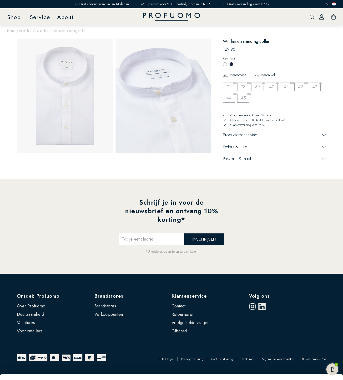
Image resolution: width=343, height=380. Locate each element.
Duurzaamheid (30, 314)
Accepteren (303, 331)
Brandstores (108, 296)
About (65, 17)
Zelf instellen (303, 347)
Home (11, 30)
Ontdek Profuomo (38, 296)
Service (40, 17)
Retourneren (183, 314)
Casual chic (40, 30)
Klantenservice (189, 296)
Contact (179, 306)
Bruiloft (24, 30)
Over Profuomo (31, 306)
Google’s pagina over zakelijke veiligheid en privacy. (64, 359)
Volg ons (259, 296)
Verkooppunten (108, 314)
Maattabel (267, 75)
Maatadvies (238, 75)
